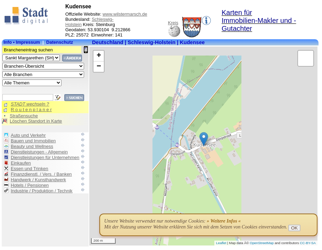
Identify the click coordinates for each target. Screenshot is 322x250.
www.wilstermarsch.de (124, 14)
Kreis (173, 22)
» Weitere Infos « (224, 221)
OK (294, 228)
